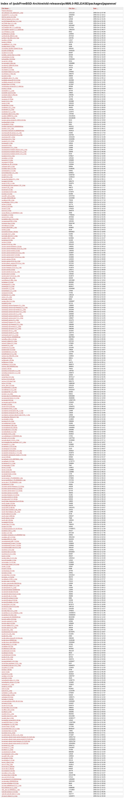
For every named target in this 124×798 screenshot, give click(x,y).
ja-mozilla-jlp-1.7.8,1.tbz (9, 429)
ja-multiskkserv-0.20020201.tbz (12, 436)
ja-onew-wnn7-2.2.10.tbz (10, 499)
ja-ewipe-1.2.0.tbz (7, 158)
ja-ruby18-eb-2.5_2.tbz (9, 587)
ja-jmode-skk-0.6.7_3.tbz (10, 236)
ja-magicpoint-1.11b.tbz (9, 387)
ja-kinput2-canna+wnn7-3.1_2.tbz (12, 318)
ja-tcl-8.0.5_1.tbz (7, 674)
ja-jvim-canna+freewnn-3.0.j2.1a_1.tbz (14, 248)
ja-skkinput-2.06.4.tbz (9, 648)
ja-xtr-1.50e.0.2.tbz (8, 762)
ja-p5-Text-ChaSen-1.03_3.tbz (11, 509)
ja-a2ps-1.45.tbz (7, 40)
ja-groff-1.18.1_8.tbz (8, 196)
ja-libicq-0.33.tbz (7, 358)
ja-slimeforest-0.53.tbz (9, 655)
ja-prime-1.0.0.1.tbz (8, 549)
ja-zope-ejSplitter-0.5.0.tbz (10, 783)
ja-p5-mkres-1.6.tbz (8, 518)
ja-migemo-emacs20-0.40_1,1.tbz (12, 410)
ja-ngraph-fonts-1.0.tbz (9, 474)
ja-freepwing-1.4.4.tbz (9, 170)
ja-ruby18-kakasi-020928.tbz (11, 589)
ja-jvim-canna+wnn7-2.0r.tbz (11, 255)
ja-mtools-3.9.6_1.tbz (8, 434)
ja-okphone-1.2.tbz (8, 484)
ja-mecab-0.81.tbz (7, 400)
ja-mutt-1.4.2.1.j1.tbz (8, 438)
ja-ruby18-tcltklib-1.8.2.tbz (10, 602)
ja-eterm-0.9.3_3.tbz (8, 156)
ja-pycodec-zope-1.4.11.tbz (10, 564)
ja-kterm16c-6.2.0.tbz (8, 349)
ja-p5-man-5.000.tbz (8, 516)
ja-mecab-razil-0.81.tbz (9, 402)
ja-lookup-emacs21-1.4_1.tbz (11, 373)
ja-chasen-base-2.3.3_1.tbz (10, 71)
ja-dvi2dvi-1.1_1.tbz (8, 90)
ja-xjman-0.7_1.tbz (8, 747)
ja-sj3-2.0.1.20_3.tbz (8, 634)
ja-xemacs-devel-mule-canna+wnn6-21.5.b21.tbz (17, 739)
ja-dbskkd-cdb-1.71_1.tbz (10, 78)
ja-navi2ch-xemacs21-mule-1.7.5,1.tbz (14, 455)
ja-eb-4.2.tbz (6, 103)
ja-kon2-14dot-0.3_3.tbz (9, 341)
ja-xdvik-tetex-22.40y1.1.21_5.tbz (12, 735)
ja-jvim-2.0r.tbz (6, 242)
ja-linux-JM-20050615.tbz (10, 366)
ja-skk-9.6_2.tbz (7, 636)
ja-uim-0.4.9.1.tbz (7, 705)
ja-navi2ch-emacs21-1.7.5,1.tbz (12, 453)
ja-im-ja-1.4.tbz (6, 210)
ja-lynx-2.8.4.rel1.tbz (8, 379)
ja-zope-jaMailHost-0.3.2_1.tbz (11, 785)
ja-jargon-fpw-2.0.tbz (8, 223)
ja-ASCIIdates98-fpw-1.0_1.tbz (11, 21)
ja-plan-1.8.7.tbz (7, 533)
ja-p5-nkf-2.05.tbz (7, 520)
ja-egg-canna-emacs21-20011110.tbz (14, 120)
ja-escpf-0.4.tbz (7, 145)
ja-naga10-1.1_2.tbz (8, 444)
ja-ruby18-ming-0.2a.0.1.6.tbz (11, 594)
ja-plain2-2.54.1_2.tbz (9, 530)
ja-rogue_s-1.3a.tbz (8, 577)
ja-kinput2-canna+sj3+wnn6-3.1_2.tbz (14, 309)
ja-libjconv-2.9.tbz (7, 362)
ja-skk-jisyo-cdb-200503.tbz (10, 642)
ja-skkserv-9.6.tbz (7, 653)
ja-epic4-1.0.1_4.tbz (8, 141)
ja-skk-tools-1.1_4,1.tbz (9, 644)
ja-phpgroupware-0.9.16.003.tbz (12, 528)
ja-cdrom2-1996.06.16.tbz (10, 65)
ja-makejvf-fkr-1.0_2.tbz (9, 392)
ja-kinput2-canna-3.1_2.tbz (10, 320)
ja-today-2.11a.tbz (7, 699)
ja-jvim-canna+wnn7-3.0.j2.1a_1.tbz (13, 257)
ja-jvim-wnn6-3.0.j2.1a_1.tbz (11, 272)
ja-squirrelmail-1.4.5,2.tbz (10, 661)
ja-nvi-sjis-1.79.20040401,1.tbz (11, 482)
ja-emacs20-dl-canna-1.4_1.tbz (12, 133)
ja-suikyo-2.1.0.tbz (8, 667)
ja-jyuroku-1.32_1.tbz (8, 278)
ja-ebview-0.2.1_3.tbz (9, 112)
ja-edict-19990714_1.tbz (9, 116)
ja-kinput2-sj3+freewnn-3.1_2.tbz (12, 324)
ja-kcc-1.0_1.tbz (7, 297)
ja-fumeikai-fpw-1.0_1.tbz (10, 173)
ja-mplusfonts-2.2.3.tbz (9, 432)
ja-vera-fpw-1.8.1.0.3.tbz (9, 707)
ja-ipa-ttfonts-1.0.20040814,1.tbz (12, 213)
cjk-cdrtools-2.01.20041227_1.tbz (12, 13)
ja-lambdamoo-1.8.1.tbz (9, 352)
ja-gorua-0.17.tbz (7, 189)
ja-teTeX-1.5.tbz (7, 678)
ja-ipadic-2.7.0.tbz (7, 215)
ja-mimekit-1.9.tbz (7, 419)
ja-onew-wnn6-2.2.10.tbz (10, 497)
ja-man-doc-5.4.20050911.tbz (11, 396)
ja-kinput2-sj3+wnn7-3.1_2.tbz (11, 328)
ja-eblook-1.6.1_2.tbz (8, 107)
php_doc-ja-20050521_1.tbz (11, 789)
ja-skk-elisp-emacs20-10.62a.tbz (12, 638)
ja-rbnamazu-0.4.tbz (8, 571)
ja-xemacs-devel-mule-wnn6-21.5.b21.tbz (15, 743)
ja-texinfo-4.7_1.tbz (8, 684)
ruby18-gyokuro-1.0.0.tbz (10, 792)
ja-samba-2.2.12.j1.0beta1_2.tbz (12, 613)
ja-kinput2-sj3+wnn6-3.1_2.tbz (11, 326)
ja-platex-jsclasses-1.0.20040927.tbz (13, 535)
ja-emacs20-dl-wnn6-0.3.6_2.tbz (12, 135)
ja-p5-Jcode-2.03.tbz (8, 503)
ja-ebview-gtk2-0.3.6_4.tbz (10, 114)
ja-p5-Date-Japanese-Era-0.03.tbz (13, 501)
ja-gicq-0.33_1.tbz (7, 187)
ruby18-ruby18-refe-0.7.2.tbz (11, 794)
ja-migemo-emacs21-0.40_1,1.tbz (12, 413)
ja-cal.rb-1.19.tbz (7, 61)
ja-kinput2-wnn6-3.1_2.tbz (10, 333)
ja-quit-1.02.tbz (6, 568)
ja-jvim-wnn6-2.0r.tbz (8, 269)
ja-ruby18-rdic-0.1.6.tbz (9, 596)
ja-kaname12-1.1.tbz (8, 284)
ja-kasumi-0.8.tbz (7, 293)
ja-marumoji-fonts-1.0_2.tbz (10, 398)
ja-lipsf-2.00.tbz (7, 368)
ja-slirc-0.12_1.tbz (7, 657)
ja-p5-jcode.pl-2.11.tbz (9, 514)
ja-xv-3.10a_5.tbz (7, 764)
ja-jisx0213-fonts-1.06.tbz (10, 231)
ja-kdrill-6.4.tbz (6, 303)
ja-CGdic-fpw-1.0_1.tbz (9, 23)
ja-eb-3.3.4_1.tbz (7, 101)
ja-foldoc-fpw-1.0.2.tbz (9, 168)
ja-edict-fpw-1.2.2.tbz (8, 118)
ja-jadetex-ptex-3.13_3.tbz (10, 219)
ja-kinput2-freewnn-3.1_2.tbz (11, 322)
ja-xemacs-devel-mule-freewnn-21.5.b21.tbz (16, 741)
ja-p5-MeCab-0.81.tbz (9, 505)
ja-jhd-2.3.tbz (6, 229)
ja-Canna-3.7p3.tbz (8, 25)
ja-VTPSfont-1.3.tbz (8, 32)
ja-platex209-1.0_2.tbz (9, 539)
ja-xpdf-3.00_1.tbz (7, 756)
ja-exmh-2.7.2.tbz (7, 160)
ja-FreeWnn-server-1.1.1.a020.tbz (12, 29)
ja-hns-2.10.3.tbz (7, 206)
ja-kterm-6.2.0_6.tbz (8, 347)
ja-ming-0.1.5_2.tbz (8, 421)
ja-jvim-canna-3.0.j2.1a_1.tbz (11, 261)
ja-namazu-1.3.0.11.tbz (9, 446)
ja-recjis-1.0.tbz (7, 573)
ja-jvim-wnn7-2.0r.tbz (8, 274)
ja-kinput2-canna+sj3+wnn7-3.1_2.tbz (14, 311)
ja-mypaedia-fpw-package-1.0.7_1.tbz (14, 442)
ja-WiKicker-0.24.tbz (8, 34)
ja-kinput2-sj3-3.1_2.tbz (9, 330)
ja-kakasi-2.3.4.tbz (8, 282)
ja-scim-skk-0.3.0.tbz (8, 623)
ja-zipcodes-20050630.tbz (10, 781)
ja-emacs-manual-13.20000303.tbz (13, 130)
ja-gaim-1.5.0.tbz (7, 175)
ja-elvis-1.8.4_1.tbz (8, 128)
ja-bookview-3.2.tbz (8, 57)
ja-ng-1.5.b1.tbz (7, 469)
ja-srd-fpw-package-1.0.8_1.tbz (12, 663)
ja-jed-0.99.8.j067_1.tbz (9, 227)
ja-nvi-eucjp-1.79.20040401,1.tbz (12, 478)
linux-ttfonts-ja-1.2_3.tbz (9, 787)
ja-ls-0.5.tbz (5, 375)
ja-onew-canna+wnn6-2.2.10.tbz (12, 488)
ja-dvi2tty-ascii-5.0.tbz (9, 93)
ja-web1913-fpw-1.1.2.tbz (10, 722)
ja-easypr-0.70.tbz (7, 99)
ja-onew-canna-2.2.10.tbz (10, 493)
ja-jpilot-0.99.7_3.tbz (8, 238)
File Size (72, 8)
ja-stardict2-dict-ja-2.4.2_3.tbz (11, 665)
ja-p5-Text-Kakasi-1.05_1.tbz (11, 512)
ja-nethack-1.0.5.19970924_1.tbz (12, 459)
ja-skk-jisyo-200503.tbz (9, 640)
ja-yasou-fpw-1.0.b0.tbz (9, 775)
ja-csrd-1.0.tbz (6, 76)
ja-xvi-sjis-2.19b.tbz (8, 768)
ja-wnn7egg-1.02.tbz (8, 726)
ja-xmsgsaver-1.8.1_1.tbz (10, 754)
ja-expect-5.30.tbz (7, 162)
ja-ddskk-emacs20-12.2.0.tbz (11, 80)
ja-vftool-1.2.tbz (7, 712)
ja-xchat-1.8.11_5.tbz (8, 733)
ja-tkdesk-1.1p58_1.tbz (9, 693)
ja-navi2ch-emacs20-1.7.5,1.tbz (12, 450)
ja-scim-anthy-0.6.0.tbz (9, 619)
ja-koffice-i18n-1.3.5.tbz (9, 339)
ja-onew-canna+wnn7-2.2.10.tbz (12, 490)
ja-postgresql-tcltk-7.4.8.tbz (10, 541)
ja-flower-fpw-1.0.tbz (8, 166)
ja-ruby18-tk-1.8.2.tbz (8, 604)
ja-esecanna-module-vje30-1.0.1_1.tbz (14, 151)
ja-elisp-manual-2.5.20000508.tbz (12, 126)
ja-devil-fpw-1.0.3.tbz (8, 84)
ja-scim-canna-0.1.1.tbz (9, 621)
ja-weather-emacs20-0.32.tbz (11, 720)
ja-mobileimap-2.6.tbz (9, 423)
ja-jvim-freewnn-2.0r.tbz (9, 265)
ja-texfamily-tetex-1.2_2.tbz (10, 680)
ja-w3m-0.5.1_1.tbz (8, 714)
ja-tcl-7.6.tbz (6, 672)
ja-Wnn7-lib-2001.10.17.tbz (10, 38)
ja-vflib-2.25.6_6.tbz (8, 709)
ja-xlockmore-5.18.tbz (9, 752)
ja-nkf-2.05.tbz (6, 476)
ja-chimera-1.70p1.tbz (9, 74)
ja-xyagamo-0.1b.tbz (8, 770)
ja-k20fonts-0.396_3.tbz (9, 280)
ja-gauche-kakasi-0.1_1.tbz (10, 179)
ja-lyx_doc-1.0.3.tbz (8, 385)
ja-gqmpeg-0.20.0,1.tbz (9, 192)
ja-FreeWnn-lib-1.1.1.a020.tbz (11, 27)
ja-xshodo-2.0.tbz (7, 758)
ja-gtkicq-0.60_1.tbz (8, 200)
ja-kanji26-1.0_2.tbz (8, 288)
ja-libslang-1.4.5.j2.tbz (9, 364)
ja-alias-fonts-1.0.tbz (8, 46)
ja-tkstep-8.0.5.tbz (7, 697)
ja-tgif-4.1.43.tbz (7, 686)
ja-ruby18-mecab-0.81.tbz (10, 592)
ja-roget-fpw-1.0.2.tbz (8, 575)
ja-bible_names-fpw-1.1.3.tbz (11, 55)
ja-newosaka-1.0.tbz (8, 465)
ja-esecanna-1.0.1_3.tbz (9, 147)
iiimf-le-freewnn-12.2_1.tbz (10, 19)
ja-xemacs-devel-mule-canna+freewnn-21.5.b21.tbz (18, 737)
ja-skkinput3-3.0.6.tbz (9, 651)
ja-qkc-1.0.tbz (6, 566)
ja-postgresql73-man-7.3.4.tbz (11, 543)
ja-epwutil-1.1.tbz (7, 143)
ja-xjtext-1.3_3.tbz (7, 749)
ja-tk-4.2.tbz (5, 688)
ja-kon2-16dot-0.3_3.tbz (9, 343)
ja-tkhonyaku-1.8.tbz (8, 695)
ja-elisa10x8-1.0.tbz (8, 122)
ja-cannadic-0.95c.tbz (9, 63)
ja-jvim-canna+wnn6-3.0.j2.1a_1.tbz (13, 253)
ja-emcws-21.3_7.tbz (8, 139)
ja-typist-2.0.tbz (7, 703)
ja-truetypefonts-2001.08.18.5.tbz (12, 701)
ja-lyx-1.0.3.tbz (6, 383)
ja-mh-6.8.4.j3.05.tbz (8, 406)
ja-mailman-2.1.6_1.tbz (9, 389)
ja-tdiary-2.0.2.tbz (7, 676)
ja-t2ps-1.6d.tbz (7, 669)
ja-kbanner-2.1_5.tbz (8, 295)
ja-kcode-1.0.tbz (7, 299)
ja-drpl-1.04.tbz (6, 88)
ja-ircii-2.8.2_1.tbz (7, 217)
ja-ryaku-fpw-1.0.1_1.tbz (9, 610)
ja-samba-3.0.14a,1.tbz (9, 615)
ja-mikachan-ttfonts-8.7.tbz (10, 417)
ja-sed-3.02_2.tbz (7, 629)
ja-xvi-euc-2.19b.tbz (8, 766)
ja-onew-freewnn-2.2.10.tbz (10, 495)
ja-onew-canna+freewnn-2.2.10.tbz (13, 486)
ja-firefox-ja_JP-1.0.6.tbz (9, 164)
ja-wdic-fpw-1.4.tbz (8, 718)
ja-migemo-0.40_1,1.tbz (9, 408)
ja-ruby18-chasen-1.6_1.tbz (10, 585)
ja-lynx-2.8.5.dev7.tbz (9, 381)
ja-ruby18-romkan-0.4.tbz (10, 598)
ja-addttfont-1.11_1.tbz (9, 44)
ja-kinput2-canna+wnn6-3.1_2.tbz (12, 316)
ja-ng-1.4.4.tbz (6, 467)
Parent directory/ (7, 10)
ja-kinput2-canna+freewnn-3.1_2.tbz (13, 305)
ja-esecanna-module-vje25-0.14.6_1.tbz (14, 149)
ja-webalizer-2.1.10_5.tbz (10, 724)
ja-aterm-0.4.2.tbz (7, 52)
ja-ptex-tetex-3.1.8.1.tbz (9, 558)
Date (94, 8)
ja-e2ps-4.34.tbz (7, 97)
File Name (5, 8)
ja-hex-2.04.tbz (6, 204)
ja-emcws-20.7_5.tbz (8, 137)
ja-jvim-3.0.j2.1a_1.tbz (9, 244)
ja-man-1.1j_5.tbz (7, 394)
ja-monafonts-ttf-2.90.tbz (9, 427)
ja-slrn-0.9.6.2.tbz (7, 659)
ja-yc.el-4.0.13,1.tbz (8, 777)
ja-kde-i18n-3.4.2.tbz (8, 301)
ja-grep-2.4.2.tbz (7, 194)
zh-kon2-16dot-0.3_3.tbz (9, 796)
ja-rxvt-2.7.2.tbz (7, 608)
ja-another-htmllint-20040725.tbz (12, 48)
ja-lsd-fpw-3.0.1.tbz (8, 377)
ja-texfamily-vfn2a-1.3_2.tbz (11, 682)
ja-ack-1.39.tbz (6, 42)
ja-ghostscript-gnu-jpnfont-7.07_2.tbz (13, 185)
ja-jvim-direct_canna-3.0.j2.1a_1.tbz (13, 263)
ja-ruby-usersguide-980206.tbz (11, 583)
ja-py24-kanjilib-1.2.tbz (9, 560)
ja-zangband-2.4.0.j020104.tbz (11, 779)
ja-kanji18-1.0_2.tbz (8, 286)
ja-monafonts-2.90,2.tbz (9, 425)
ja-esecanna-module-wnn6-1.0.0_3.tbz (14, 154)
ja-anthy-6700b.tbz (8, 50)
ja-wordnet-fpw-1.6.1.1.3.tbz (11, 728)
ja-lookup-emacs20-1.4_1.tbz (11, 370)
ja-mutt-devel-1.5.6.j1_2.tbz (10, 440)
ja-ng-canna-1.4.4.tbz (8, 472)
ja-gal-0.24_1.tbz (7, 177)
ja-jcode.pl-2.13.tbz (8, 225)
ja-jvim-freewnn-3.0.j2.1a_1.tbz (12, 267)
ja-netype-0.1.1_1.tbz (8, 463)
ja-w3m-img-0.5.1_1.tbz (9, 716)
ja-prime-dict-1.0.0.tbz (9, 552)
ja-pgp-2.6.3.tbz (7, 526)
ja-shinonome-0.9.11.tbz (9, 632)
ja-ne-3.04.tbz (6, 457)
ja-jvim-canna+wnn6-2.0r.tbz (11, 250)
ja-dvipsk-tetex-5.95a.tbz (9, 95)
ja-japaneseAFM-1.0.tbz (9, 221)
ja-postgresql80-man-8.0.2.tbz (11, 547)
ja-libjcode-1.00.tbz (8, 360)
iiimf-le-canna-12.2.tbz (9, 17)
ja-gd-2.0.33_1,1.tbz (8, 183)
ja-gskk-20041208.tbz (9, 198)
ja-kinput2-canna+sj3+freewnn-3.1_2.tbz (15, 307)
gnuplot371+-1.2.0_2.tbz (9, 15)
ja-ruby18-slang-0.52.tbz (9, 600)
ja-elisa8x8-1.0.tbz (8, 124)
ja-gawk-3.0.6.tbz (7, 181)
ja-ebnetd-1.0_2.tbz (8, 109)
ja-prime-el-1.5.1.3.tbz (9, 554)
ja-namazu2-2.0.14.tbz (9, 448)
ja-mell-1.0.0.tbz (7, 404)
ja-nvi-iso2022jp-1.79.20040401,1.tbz (14, 480)
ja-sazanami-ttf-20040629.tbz (11, 617)
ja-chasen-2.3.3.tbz (8, 69)
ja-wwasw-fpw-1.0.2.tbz (9, 731)
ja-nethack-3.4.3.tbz (8, 461)
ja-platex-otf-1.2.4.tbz (8, 537)
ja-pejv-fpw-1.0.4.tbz (8, 524)
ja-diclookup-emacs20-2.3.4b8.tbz (12, 86)
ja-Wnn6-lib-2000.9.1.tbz (9, 36)
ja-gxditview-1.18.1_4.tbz (10, 202)
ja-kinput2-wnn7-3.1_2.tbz (10, 335)
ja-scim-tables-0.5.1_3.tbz (10, 625)
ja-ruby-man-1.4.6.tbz (9, 581)
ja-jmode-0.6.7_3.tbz (8, 234)
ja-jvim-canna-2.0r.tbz (9, 259)
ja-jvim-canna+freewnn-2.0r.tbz (12, 246)
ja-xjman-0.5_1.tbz (8, 745)
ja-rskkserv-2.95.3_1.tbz (9, 579)
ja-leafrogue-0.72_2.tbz (9, 354)
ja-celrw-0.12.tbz (7, 67)
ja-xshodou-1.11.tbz (8, 760)
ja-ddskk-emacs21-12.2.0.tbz (11, 82)
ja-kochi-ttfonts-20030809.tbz (11, 337)
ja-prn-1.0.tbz (6, 556)
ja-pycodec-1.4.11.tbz (9, 562)
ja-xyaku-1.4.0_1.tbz (8, 773)
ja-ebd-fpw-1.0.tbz (7, 105)
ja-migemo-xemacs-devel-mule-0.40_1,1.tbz (16, 415)
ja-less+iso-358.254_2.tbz (10, 356)
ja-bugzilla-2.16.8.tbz (8, 59)
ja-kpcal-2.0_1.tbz (7, 345)
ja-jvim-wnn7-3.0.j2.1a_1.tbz (11, 276)
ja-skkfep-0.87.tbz (7, 646)
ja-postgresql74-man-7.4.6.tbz (11, 545)
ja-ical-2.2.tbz (6, 208)
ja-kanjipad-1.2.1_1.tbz (9, 290)
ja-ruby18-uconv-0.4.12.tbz (10, 606)
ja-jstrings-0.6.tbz (7, 240)
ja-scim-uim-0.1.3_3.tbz (9, 627)
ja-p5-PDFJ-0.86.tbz (8, 507)
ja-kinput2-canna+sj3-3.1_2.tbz (12, 314)
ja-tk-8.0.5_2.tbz (7, 690)
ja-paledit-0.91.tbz (7, 522)
